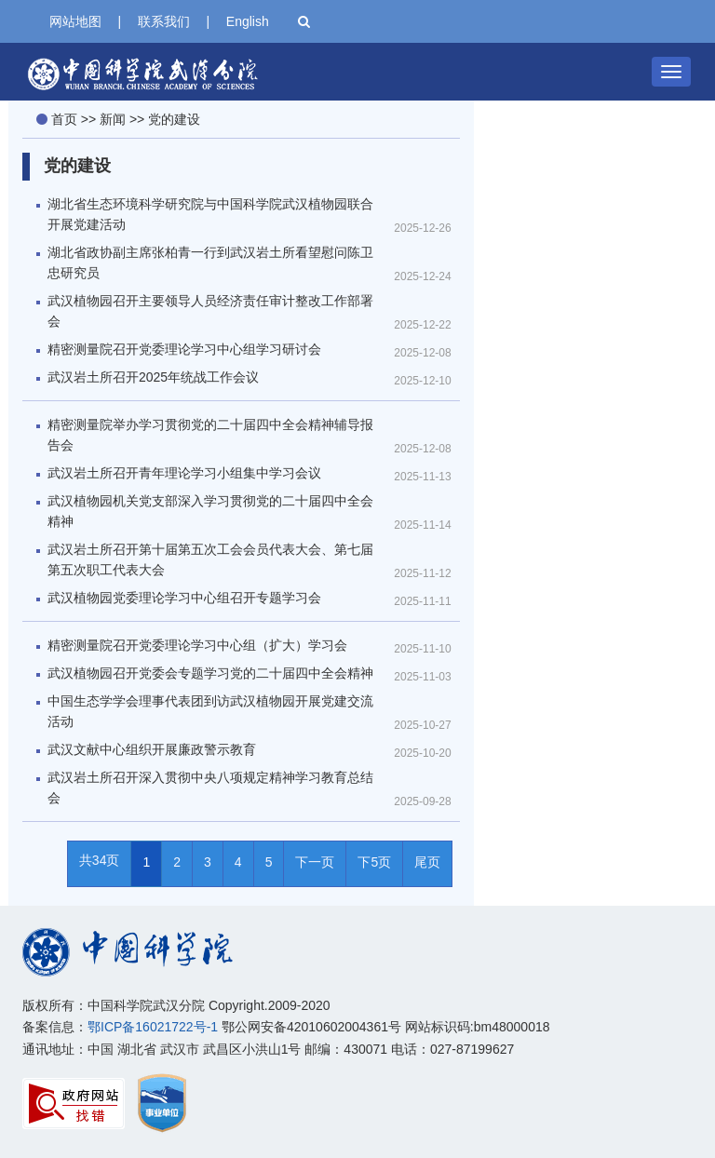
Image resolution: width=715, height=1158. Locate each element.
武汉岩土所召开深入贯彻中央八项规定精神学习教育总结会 (210, 787)
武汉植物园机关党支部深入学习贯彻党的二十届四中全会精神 (210, 511)
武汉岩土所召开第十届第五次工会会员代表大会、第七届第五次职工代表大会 (210, 559)
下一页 (314, 862)
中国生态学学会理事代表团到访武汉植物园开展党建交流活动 (210, 711)
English (247, 21)
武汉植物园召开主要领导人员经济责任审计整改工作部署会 (210, 311)
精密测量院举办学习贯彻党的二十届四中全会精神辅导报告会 (210, 434)
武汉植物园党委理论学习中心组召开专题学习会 (184, 597)
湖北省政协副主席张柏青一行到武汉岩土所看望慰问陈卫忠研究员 (210, 262)
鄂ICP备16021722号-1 (153, 1026)
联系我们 (164, 21)
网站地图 (75, 21)
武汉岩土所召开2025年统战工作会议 (153, 377)
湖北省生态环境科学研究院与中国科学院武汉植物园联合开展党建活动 (210, 214)
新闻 (113, 119)
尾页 (427, 862)
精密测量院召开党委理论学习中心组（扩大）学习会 (197, 645)
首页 (64, 119)
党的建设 (174, 119)
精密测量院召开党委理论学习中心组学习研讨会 (184, 349)
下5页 (374, 862)
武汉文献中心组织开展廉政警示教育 (151, 749)
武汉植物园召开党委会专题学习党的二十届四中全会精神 (210, 673)
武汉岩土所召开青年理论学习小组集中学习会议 (184, 472)
